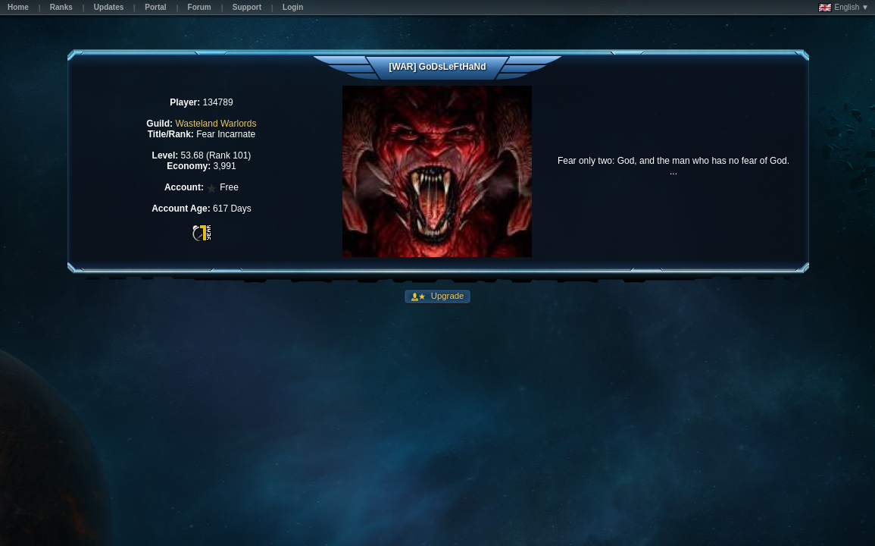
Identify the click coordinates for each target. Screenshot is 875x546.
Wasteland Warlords (215, 123)
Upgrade (446, 295)
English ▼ (843, 7)
